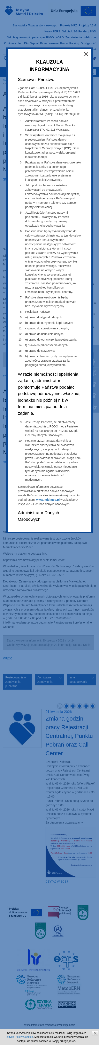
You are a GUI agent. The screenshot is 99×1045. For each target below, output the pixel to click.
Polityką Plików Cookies (19, 1036)
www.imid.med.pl (48, 499)
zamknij (95, 1033)
